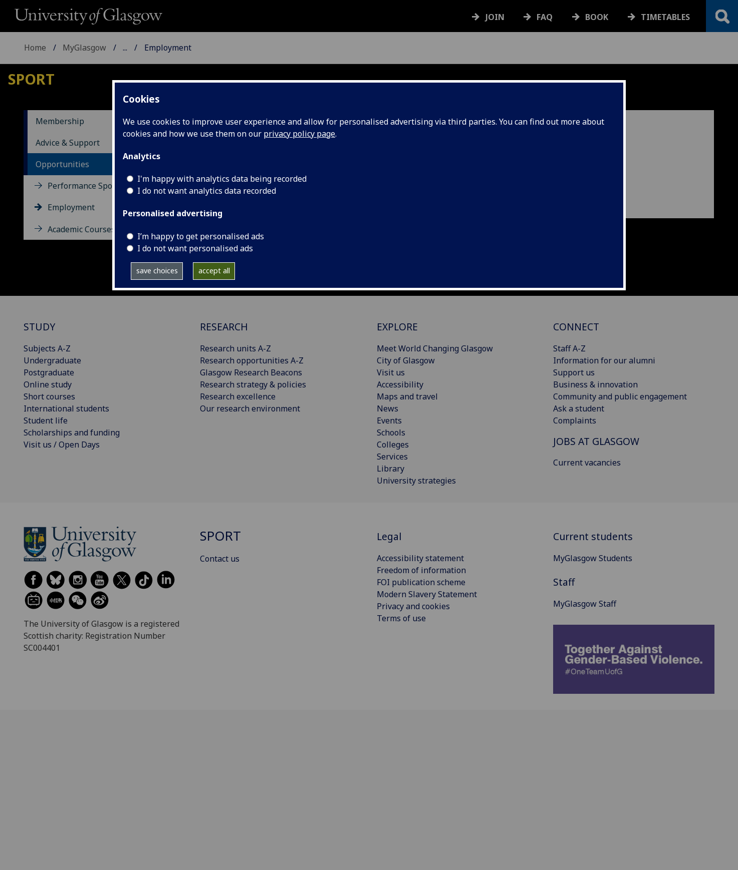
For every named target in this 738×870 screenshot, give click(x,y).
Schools (391, 432)
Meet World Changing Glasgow (435, 348)
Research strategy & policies (253, 384)
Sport (133, 47)
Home (35, 47)
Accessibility (400, 384)
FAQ (545, 17)
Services (392, 456)
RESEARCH (224, 326)
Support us (574, 372)
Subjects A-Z (47, 348)
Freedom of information (421, 570)
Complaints (574, 420)
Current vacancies (587, 462)
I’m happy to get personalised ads (200, 236)
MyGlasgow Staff (584, 603)
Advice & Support (68, 142)
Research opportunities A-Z (252, 360)
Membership (60, 121)
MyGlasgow (84, 47)
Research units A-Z (235, 348)
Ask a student (578, 408)
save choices (157, 270)
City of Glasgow (406, 360)
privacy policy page (299, 133)
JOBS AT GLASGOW (596, 441)
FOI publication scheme (421, 582)
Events (389, 420)
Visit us (391, 372)
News (387, 408)
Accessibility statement (420, 558)
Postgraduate (49, 372)
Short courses (49, 396)
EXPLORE (397, 326)
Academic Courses (81, 229)
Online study (48, 384)
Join (495, 17)
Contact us (219, 558)
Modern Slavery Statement (427, 594)
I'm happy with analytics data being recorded (222, 178)
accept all (214, 270)
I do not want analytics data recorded (206, 190)
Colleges (393, 444)
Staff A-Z (569, 348)
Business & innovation (595, 384)
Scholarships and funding (72, 432)
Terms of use (401, 618)
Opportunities (62, 164)
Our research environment (250, 408)
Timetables (665, 17)
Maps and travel (407, 396)
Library (390, 468)
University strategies (416, 480)
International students (66, 408)
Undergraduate (52, 360)
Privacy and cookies (413, 606)
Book (596, 17)
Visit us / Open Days (62, 444)
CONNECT (576, 326)
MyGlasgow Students (592, 558)
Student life (46, 420)
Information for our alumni (604, 360)
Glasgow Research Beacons (251, 372)
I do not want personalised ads (195, 248)
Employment (71, 207)
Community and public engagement (620, 396)
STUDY (39, 326)
